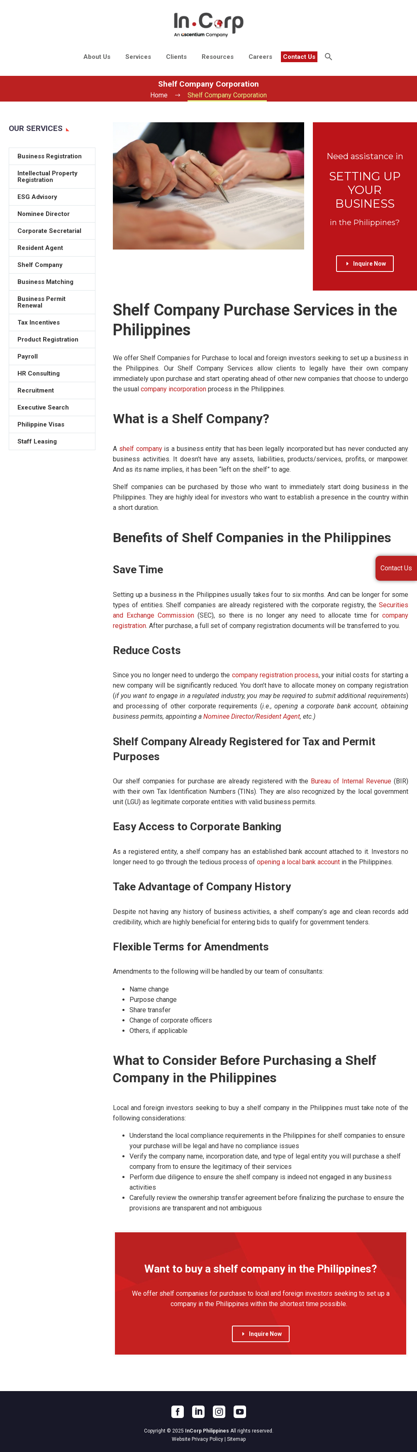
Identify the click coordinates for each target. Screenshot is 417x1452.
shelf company (140, 449)
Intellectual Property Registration (47, 177)
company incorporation (173, 389)
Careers (260, 56)
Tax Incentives (38, 322)
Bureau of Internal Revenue (351, 781)
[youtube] (240, 1412)
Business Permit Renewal (41, 302)
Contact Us (299, 57)
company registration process (275, 675)
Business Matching (45, 282)
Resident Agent (278, 716)
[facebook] (177, 1412)
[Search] (328, 56)
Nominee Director (228, 716)
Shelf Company (40, 265)
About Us (96, 56)
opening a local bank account (298, 862)
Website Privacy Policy (197, 1439)
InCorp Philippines (207, 1431)
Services (138, 56)
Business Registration (49, 156)
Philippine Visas (40, 424)
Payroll (27, 356)
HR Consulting (38, 373)
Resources (218, 56)
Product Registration (47, 339)
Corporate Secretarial (49, 231)
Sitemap (236, 1439)
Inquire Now (365, 263)
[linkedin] (198, 1412)
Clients (176, 56)
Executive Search (43, 407)
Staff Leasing (37, 441)
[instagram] (219, 1412)
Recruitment (35, 390)
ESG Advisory (37, 197)
